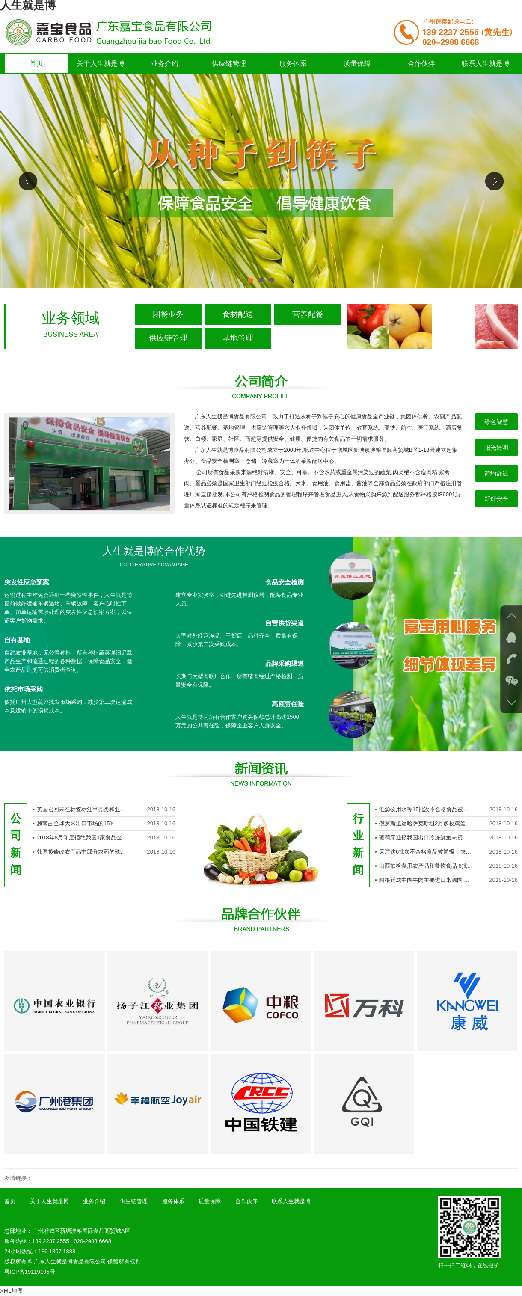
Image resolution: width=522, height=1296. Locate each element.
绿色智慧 (496, 421)
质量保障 (357, 63)
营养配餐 (307, 314)
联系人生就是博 (486, 63)
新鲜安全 (496, 498)
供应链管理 (229, 63)
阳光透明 (496, 447)
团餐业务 (168, 314)
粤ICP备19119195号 (29, 1272)
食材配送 (237, 314)
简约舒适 (496, 473)
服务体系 (293, 63)
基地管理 (237, 338)
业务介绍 (164, 63)
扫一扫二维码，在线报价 (468, 1265)
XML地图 (11, 1290)
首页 (36, 63)
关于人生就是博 (101, 63)
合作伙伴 (421, 63)
